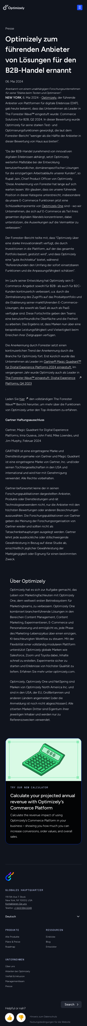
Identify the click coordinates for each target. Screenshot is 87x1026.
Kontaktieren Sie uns (16, 903)
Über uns (10, 966)
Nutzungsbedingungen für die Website (50, 1022)
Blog (48, 941)
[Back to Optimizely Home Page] (13, 8)
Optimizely (48, 97)
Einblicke (50, 936)
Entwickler (51, 946)
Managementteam (14, 981)
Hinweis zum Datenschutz (43, 1016)
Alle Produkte (12, 936)
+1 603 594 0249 (23, 908)
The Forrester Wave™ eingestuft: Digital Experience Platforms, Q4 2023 (40, 380)
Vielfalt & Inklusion (15, 976)
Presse (8, 986)
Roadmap (10, 946)
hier (22, 399)
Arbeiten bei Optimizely (17, 971)
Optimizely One (52, 206)
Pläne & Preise (12, 941)
